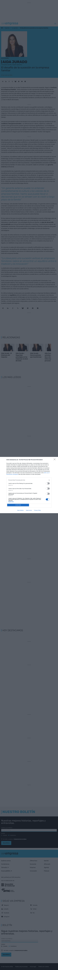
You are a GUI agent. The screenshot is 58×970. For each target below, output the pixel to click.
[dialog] (29, 485)
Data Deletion (20, 510)
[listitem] (29, 480)
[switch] (48, 483)
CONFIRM (18, 505)
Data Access (29, 510)
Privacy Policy (37, 510)
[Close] (55, 459)
